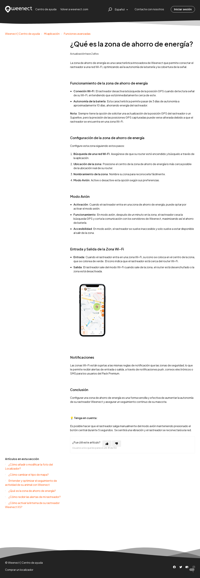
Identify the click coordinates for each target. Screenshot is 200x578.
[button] (109, 9)
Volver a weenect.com (74, 9)
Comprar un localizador (19, 569)
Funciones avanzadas (77, 33)
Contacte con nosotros (149, 9)
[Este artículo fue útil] (106, 443)
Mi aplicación (52, 33)
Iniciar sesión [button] (183, 9)
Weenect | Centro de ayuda (22, 33)
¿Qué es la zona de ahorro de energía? (32, 491)
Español (120, 9)
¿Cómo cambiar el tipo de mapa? (28, 474)
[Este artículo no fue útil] (116, 443)
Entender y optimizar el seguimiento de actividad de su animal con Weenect (31, 482)
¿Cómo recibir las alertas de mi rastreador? (34, 497)
